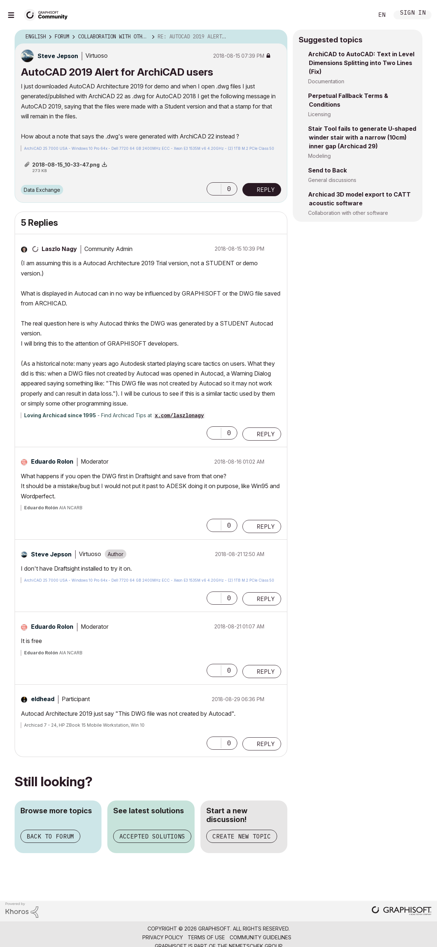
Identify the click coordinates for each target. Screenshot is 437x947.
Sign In (413, 13)
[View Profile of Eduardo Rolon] (52, 461)
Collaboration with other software (348, 213)
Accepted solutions (152, 836)
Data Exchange (42, 190)
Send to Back (327, 170)
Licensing (319, 114)
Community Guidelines (260, 937)
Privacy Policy (162, 937)
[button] (214, 189)
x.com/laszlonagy (179, 416)
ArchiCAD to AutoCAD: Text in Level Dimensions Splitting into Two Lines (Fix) (361, 62)
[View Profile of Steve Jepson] (58, 56)
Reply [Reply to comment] (266, 434)
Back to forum (50, 836)
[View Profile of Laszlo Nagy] (59, 248)
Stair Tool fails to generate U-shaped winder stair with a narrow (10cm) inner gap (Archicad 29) (362, 137)
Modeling (319, 156)
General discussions (332, 180)
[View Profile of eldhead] (42, 699)
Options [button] (277, 37)
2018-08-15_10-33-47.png (66, 164)
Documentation (326, 81)
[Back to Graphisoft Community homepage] (48, 14)
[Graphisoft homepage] (402, 911)
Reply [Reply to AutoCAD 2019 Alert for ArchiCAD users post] (266, 189)
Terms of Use (206, 937)
